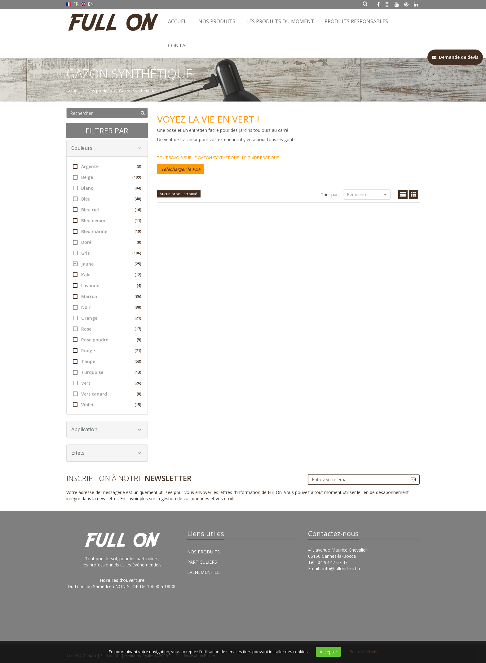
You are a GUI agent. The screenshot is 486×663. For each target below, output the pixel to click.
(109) (136, 177)
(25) (138, 263)
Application (106, 429)
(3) (139, 166)
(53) (138, 361)
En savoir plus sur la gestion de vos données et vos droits (178, 498)
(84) (138, 188)
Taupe (107, 361)
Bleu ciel (107, 210)
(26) (138, 383)
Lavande (107, 285)
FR (73, 4)
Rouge (107, 350)
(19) (138, 231)
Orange (107, 318)
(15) (138, 404)
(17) (138, 329)
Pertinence (367, 194)
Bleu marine (107, 231)
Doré (107, 242)
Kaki (107, 275)
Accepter (328, 652)
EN (87, 4)
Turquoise (107, 372)
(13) (138, 372)
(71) (138, 350)
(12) (138, 274)
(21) (138, 318)
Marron (107, 296)
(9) (139, 339)
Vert (107, 383)
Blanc (107, 188)
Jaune (107, 264)
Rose (107, 329)
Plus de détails (362, 651)
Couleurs (106, 148)
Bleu (107, 199)
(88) (138, 307)
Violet (107, 405)
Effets (106, 452)
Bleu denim (107, 220)
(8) (139, 242)
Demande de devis (455, 57)
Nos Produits (216, 21)
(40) (138, 199)
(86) (138, 296)
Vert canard (107, 394)
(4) (139, 285)
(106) (136, 253)
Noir (107, 307)
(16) (138, 209)
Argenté (107, 166)
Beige (107, 177)
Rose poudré (107, 340)
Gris (107, 253)
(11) (138, 220)
